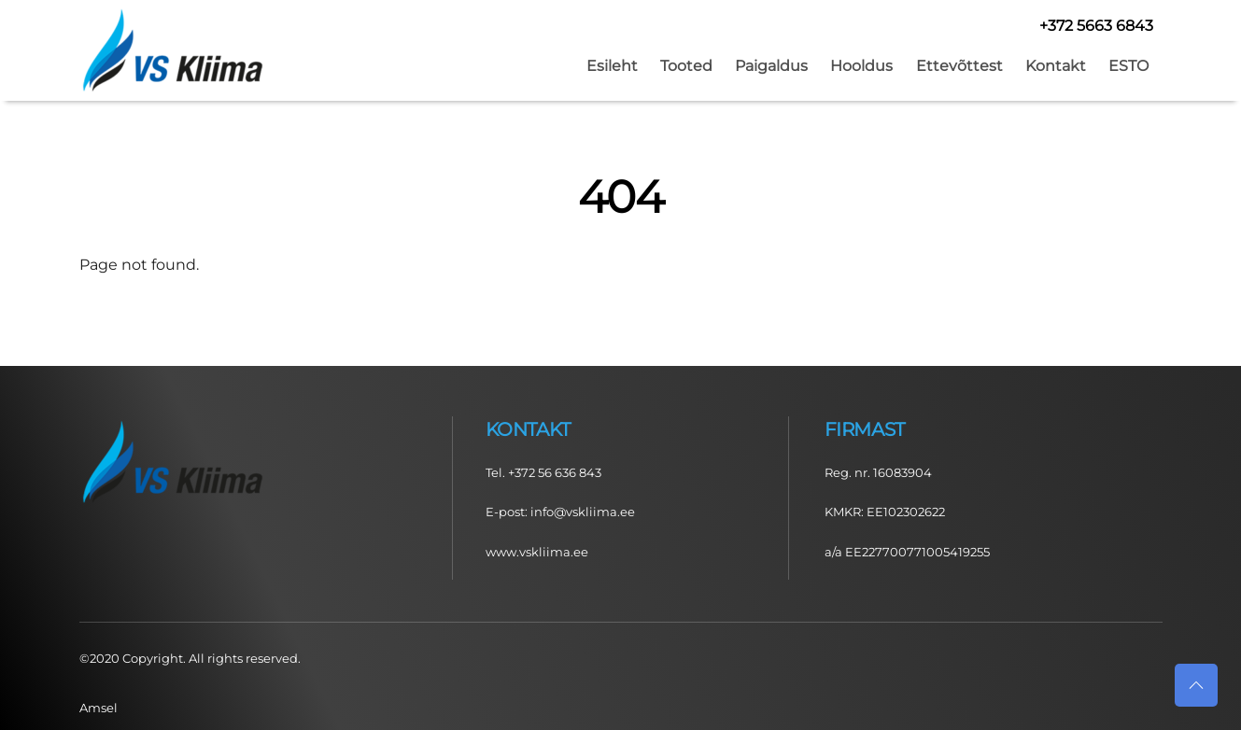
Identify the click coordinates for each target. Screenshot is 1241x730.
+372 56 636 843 (554, 472)
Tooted (686, 66)
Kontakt (1055, 66)
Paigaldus (771, 66)
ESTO (1128, 66)
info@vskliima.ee (582, 511)
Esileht (612, 66)
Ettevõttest (959, 66)
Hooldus (861, 66)
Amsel (98, 707)
